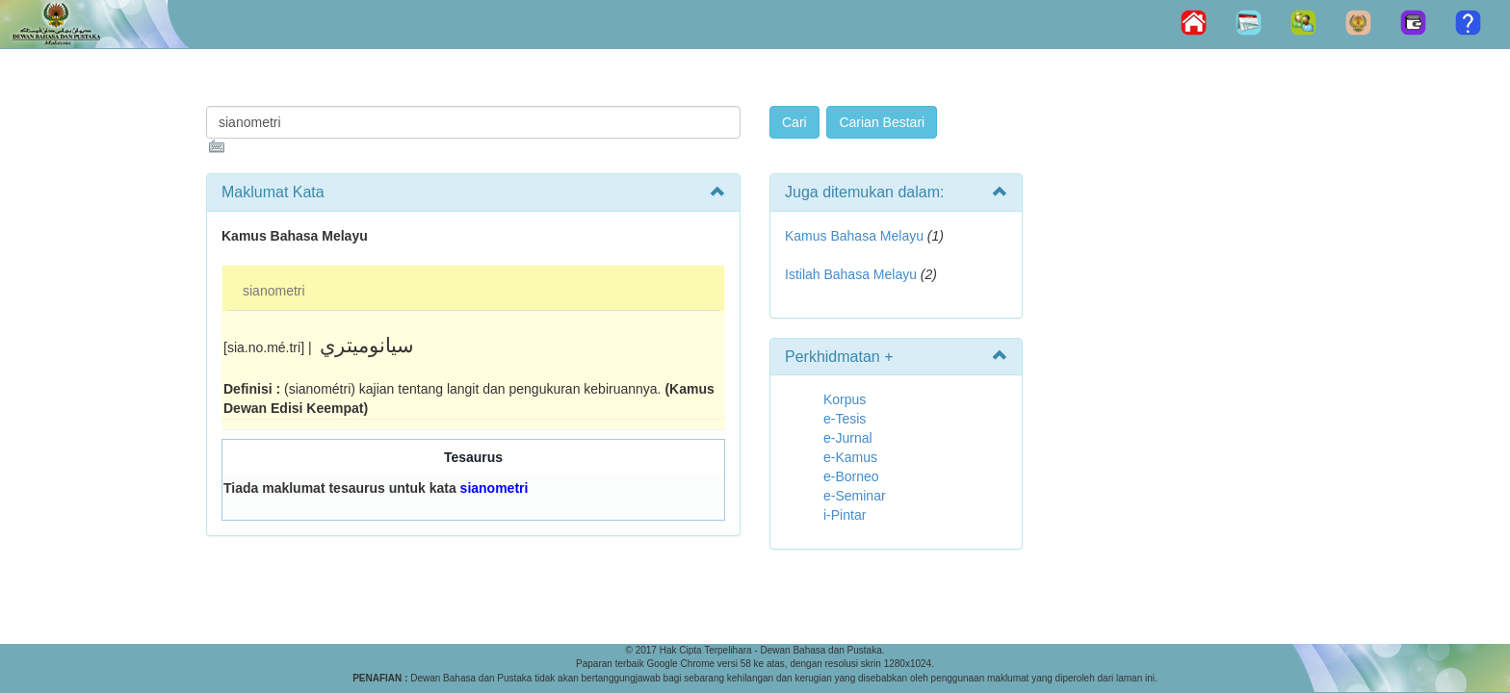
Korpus (844, 399)
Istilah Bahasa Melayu (851, 274)
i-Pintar (844, 515)
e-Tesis (844, 418)
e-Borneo (851, 476)
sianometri (274, 290)
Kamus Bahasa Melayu (856, 236)
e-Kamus (850, 457)
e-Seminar (854, 495)
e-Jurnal (847, 438)
